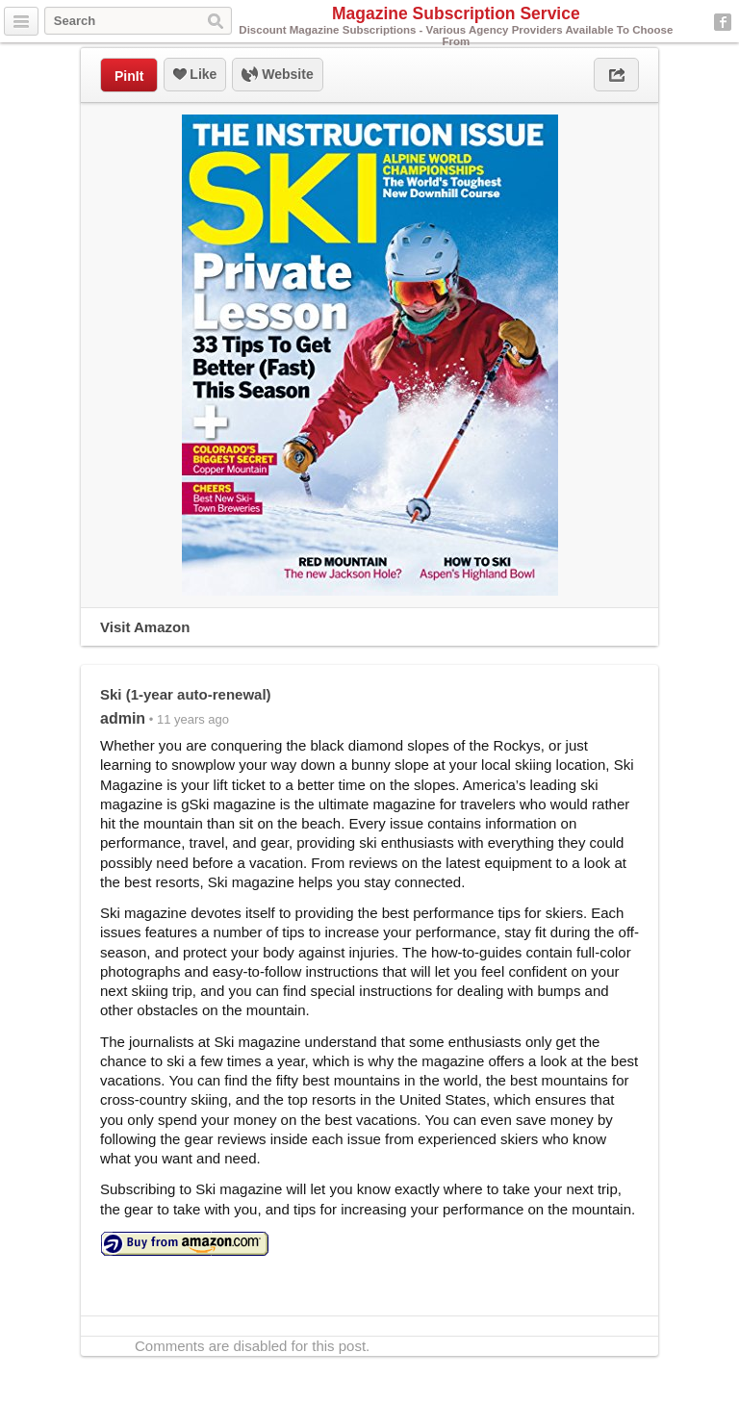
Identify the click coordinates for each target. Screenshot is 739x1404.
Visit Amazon (145, 627)
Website (277, 75)
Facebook (722, 22)
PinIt (129, 76)
